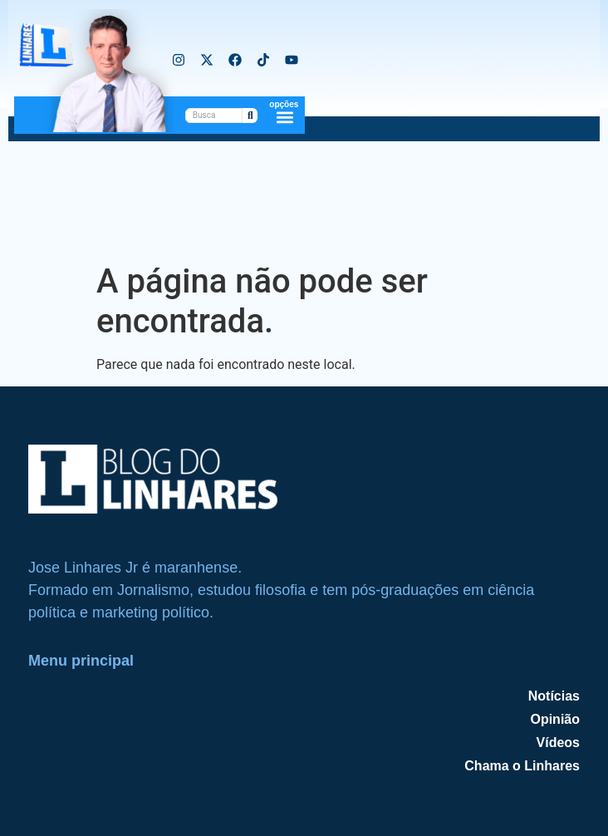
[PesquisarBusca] (214, 115)
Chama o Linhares (522, 766)
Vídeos (558, 742)
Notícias (554, 696)
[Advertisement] (304, 199)
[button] (284, 116)
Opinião (555, 719)
